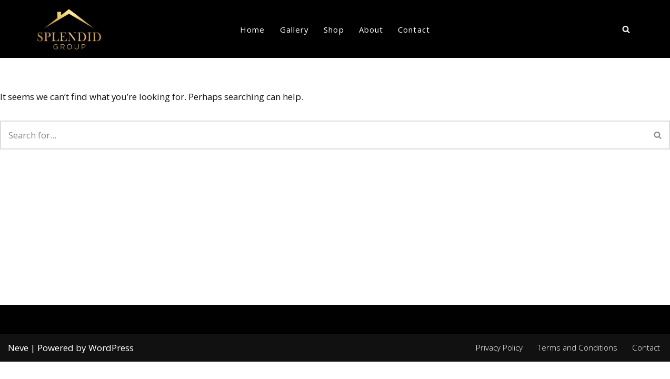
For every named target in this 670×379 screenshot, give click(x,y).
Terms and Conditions (577, 364)
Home (252, 29)
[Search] (626, 29)
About (371, 29)
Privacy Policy (498, 364)
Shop (334, 29)
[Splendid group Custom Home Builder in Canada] (69, 29)
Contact (414, 29)
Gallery (294, 29)
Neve (18, 364)
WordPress (111, 364)
